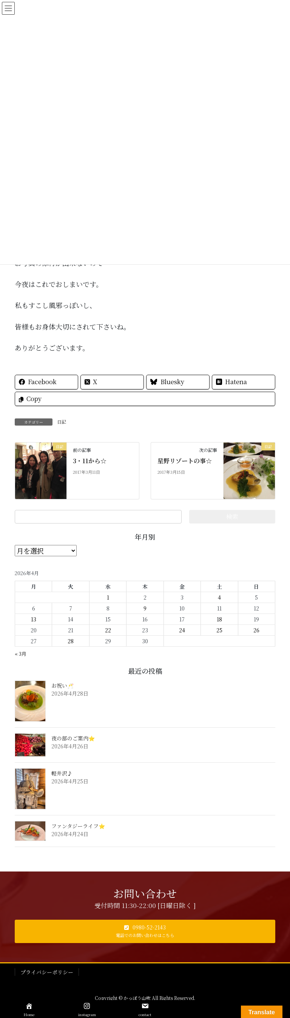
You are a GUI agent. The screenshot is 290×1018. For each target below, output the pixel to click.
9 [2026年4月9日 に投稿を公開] (145, 608)
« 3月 (20, 653)
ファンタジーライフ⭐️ (78, 826)
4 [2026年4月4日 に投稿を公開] (219, 597)
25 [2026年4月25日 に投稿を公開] (219, 630)
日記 (61, 421)
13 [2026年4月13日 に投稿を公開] (33, 619)
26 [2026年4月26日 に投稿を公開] (256, 630)
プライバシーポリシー (46, 972)
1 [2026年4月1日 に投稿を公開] (108, 597)
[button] (145, 931)
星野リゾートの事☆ (184, 460)
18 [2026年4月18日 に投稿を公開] (219, 619)
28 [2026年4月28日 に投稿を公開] (71, 641)
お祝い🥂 (62, 685)
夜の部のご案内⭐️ (73, 738)
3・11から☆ (89, 460)
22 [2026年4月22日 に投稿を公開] (108, 630)
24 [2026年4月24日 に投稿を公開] (182, 630)
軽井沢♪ (61, 773)
